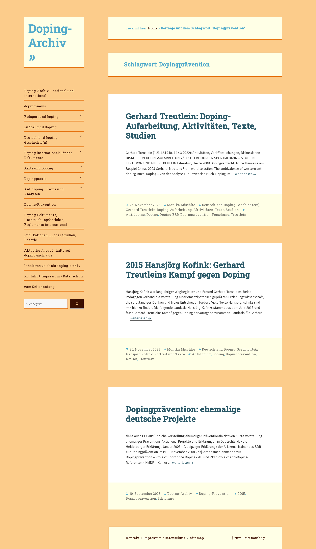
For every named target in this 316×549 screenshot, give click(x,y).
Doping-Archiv (179, 493)
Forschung (220, 214)
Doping (152, 214)
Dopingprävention (195, 214)
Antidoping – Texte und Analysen (44, 191)
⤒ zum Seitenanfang (248, 538)
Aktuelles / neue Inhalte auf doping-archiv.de (47, 252)
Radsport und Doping (41, 116)
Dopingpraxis (35, 178)
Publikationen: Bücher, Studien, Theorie (50, 237)
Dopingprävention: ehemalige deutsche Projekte (183, 414)
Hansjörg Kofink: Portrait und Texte (155, 354)
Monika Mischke (181, 205)
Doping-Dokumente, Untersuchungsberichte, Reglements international (45, 220)
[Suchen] (77, 304)
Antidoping (135, 214)
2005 (241, 493)
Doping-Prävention (40, 204)
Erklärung (166, 498)
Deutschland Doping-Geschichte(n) (41, 139)
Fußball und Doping (40, 127)
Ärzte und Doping (38, 168)
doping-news (35, 106)
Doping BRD (169, 214)
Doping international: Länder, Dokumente (48, 155)
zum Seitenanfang (39, 286)
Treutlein (238, 214)
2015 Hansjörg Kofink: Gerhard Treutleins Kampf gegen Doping (188, 270)
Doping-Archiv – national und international (49, 93)
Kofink (131, 359)
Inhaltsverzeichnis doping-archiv (52, 266)
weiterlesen (246, 174)
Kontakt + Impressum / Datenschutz (54, 276)
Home (153, 28)
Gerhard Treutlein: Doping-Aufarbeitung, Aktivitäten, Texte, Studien (191, 126)
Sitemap (197, 538)
